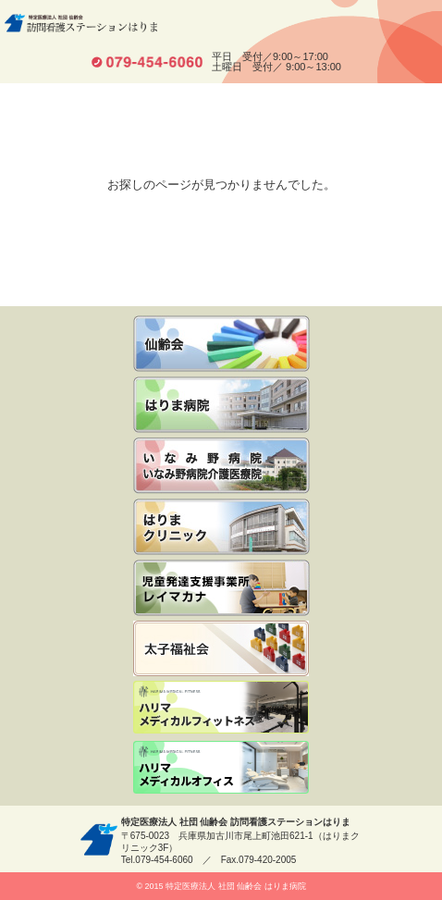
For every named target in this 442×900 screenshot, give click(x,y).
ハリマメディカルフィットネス (221, 708)
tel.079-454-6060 (147, 62)
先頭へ (421, 865)
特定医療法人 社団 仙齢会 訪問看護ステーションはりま (81, 23)
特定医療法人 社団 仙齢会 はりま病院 (236, 886)
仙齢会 (221, 343)
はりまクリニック (221, 527)
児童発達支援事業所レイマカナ (221, 588)
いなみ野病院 (221, 404)
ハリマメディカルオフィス (221, 768)
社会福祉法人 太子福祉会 (221, 648)
